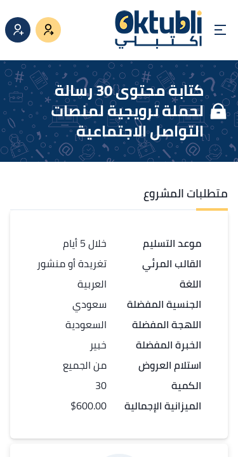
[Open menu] (220, 30)
